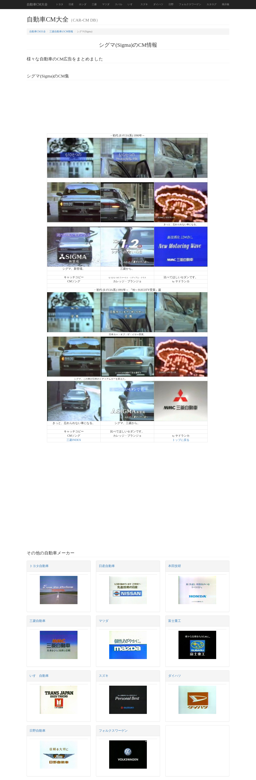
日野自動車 (38, 730)
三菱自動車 (38, 621)
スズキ (144, 4)
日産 (71, 4)
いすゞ (131, 4)
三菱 (94, 4)
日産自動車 (107, 566)
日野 (171, 4)
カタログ (212, 4)
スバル (118, 4)
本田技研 (174, 566)
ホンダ (82, 4)
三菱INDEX (73, 439)
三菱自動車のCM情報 (61, 31)
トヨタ (59, 4)
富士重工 (174, 621)
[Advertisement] (128, 108)
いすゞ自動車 (39, 676)
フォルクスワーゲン (190, 4)
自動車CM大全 (37, 4)
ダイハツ (158, 4)
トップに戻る (180, 439)
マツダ (106, 4)
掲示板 (225, 4)
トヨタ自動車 (39, 566)
